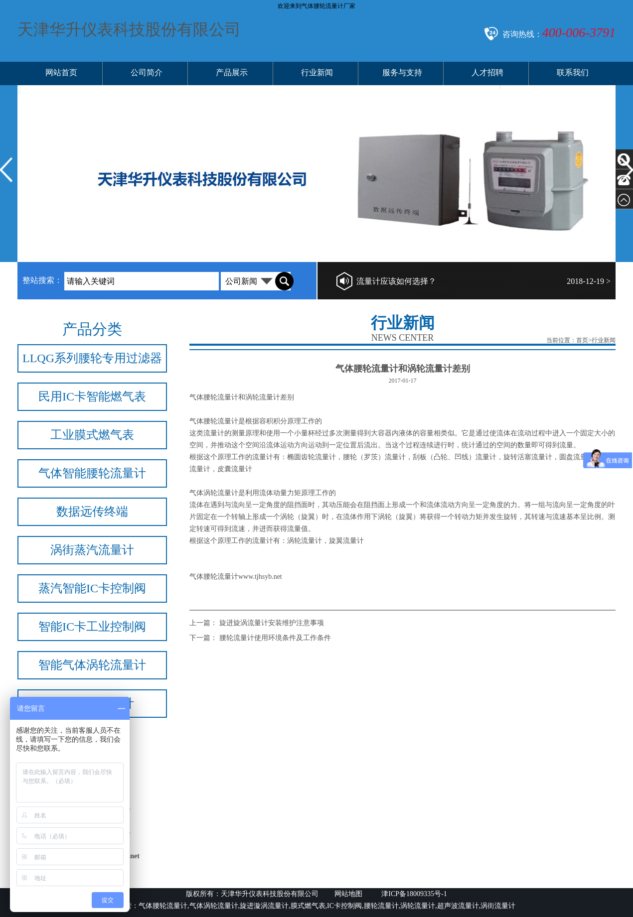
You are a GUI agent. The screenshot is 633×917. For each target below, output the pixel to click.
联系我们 (573, 72)
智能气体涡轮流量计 (92, 664)
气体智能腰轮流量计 (92, 473)
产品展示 (232, 72)
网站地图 (348, 894)
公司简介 (146, 72)
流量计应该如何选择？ (396, 281)
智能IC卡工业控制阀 (92, 626)
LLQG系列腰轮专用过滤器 (92, 358)
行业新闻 (317, 72)
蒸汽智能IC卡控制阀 (92, 588)
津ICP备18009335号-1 (413, 894)
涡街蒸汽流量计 (92, 549)
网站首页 (61, 72)
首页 (582, 340)
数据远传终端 (92, 511)
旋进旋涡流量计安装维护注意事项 (271, 623)
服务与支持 (402, 72)
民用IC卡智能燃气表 (92, 396)
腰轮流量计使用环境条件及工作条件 (275, 638)
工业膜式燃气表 (92, 434)
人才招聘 (487, 72)
